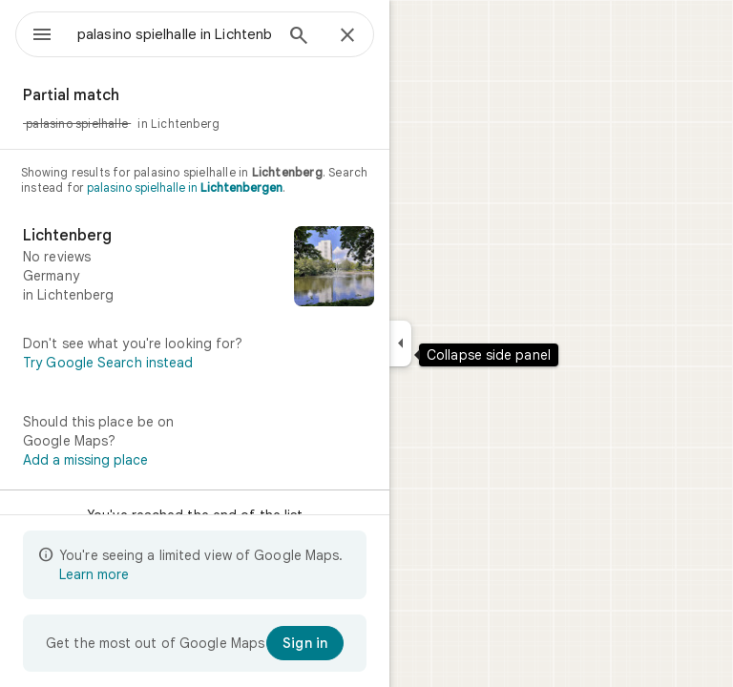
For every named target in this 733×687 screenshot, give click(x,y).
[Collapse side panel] (400, 343)
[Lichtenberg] (194, 268)
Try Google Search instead (108, 362)
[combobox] (174, 34)
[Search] (299, 37)
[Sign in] (305, 643)
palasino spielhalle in (185, 187)
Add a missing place (85, 459)
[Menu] (42, 36)
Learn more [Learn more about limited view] (94, 574)
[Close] (347, 36)
